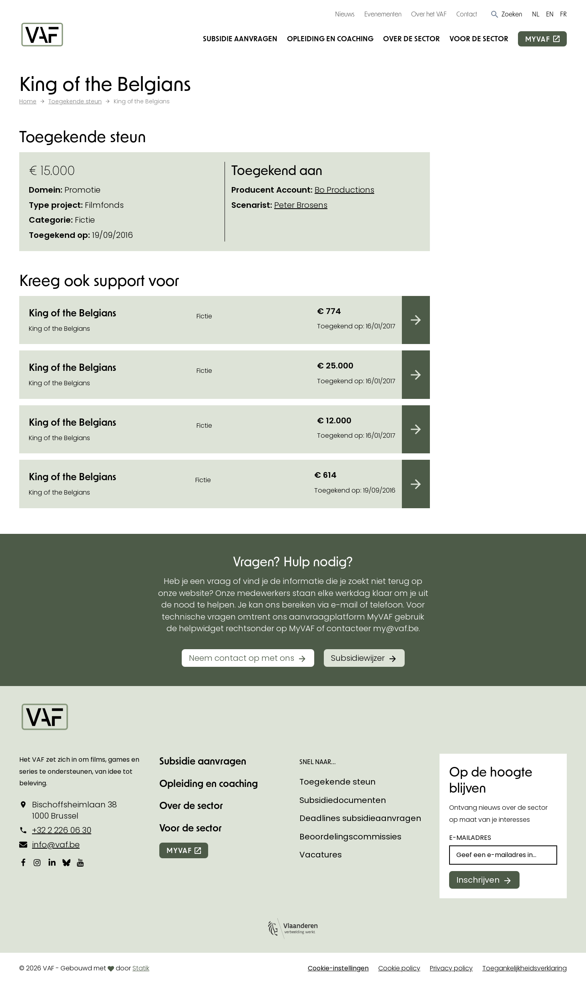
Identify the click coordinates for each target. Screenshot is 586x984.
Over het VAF (429, 14)
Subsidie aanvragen (240, 38)
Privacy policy (451, 968)
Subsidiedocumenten (342, 800)
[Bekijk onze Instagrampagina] (38, 863)
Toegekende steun (337, 781)
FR (563, 14)
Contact (466, 14)
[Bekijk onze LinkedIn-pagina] (52, 863)
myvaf (537, 38)
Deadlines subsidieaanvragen (360, 818)
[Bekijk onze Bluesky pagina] (66, 863)
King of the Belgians (72, 312)
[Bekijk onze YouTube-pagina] (81, 863)
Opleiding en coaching (330, 38)
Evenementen (382, 14)
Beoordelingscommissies (350, 836)
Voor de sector (479, 38)
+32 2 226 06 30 (61, 830)
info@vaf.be (56, 844)
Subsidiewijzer (358, 658)
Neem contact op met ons (241, 658)
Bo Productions (344, 189)
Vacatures (320, 854)
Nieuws (345, 14)
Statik (140, 968)
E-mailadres (470, 837)
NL (536, 14)
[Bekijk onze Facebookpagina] (23, 863)
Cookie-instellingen (338, 968)
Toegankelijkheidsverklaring (524, 968)
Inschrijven (478, 879)
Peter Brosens (300, 205)
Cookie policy (399, 968)
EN (550, 14)
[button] (506, 14)
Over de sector (411, 38)
